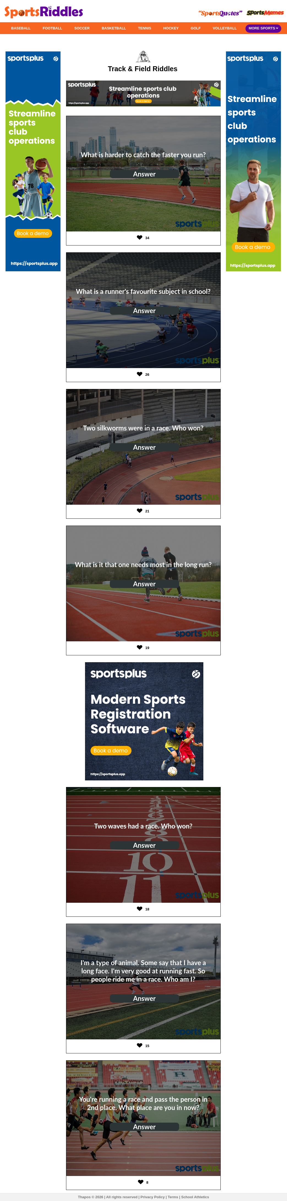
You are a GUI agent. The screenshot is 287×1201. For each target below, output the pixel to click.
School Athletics (195, 1197)
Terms (173, 1197)
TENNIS (144, 28)
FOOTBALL (52, 28)
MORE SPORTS (263, 28)
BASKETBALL (114, 28)
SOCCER (82, 28)
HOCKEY (171, 28)
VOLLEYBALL (225, 28)
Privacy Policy (152, 1197)
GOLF (196, 28)
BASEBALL (21, 28)
